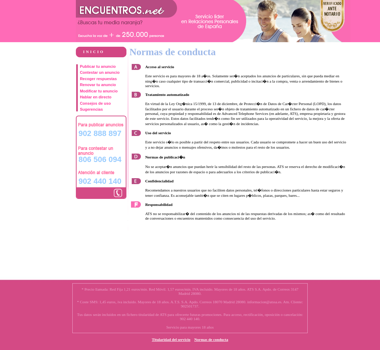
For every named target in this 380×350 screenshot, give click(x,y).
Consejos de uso (95, 103)
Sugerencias (91, 109)
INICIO (93, 52)
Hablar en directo (95, 97)
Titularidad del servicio (171, 339)
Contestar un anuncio (99, 72)
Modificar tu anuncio (99, 91)
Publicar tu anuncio (98, 66)
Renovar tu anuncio (98, 85)
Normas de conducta (211, 339)
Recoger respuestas (98, 79)
